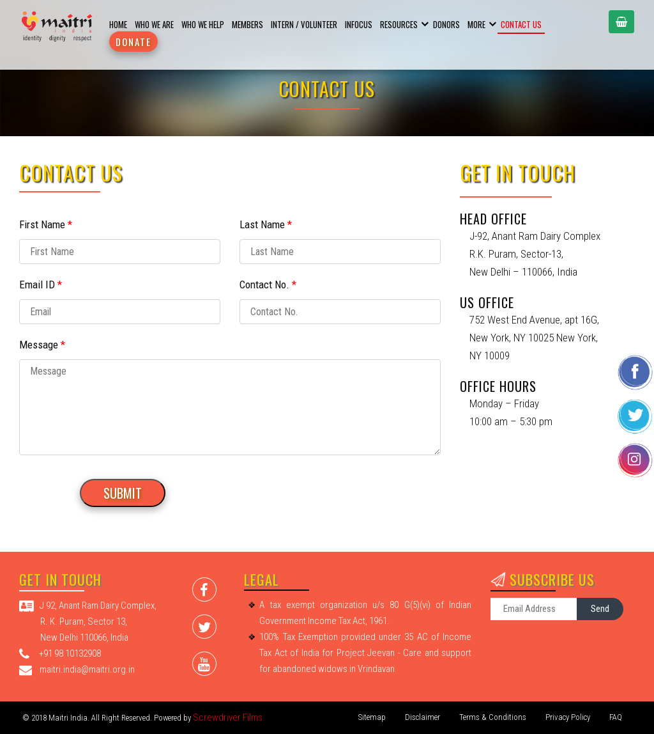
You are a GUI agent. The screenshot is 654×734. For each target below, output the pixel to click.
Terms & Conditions (492, 717)
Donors (446, 24)
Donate (133, 42)
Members (247, 24)
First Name (45, 224)
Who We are (154, 24)
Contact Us (521, 24)
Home (118, 24)
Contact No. (268, 284)
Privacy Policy (567, 717)
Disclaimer (422, 717)
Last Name (266, 224)
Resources (399, 24)
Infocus (358, 24)
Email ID (40, 284)
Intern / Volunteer (304, 24)
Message (42, 344)
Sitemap (372, 717)
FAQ (615, 717)
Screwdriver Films (227, 717)
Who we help (202, 24)
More (476, 24)
